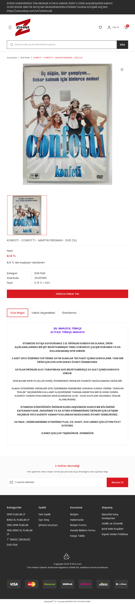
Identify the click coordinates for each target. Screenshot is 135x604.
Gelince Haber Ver (67, 294)
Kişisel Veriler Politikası (115, 534)
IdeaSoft (48, 601)
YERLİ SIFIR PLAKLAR (17, 525)
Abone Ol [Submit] (117, 482)
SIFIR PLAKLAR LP (16, 514)
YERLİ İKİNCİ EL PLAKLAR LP (20, 532)
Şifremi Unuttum (48, 525)
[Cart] (126, 27)
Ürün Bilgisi (17, 313)
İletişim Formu (78, 525)
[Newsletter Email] (67, 482)
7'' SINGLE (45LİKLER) (18, 539)
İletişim (74, 514)
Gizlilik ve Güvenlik (112, 523)
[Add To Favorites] (122, 69)
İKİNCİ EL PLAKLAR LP (18, 520)
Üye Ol (115, 27)
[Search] (67, 44)
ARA (122, 44)
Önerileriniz (69, 313)
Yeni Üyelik (44, 514)
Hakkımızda (76, 520)
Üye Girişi (43, 520)
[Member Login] (109, 27)
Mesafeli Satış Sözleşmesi (110, 516)
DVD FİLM (39, 273)
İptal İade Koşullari (112, 529)
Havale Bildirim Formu (82, 530)
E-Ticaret (59, 601)
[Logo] (22, 27)
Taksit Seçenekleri (43, 313)
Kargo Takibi (77, 536)
